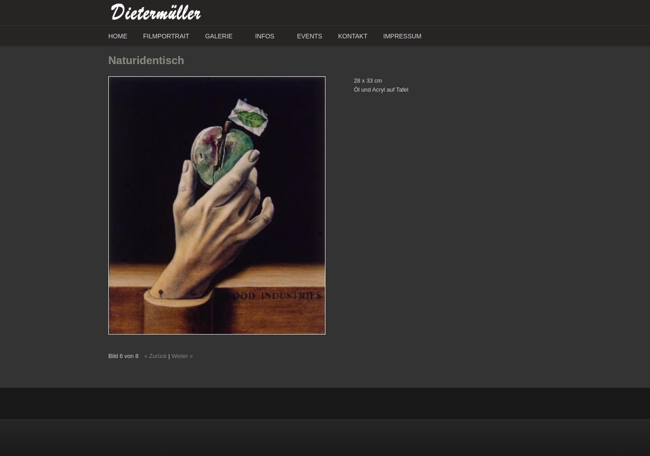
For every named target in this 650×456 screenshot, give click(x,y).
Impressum (402, 36)
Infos (264, 36)
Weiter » (182, 356)
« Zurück (155, 356)
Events (309, 36)
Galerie (218, 36)
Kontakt (352, 36)
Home (117, 36)
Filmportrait (166, 36)
